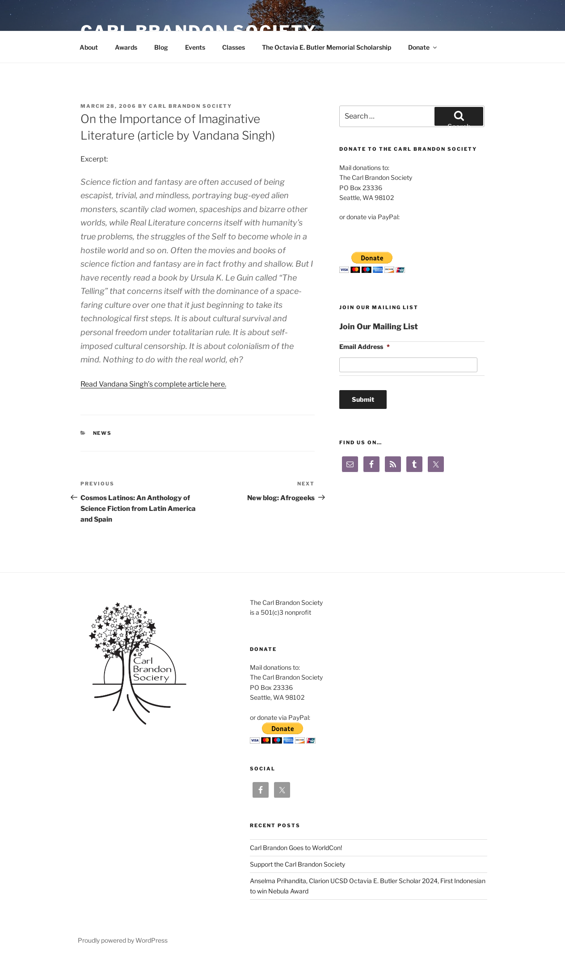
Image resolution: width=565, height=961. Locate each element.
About (89, 47)
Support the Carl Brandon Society (297, 864)
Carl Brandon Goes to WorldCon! (296, 847)
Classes (233, 47)
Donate (423, 47)
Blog (161, 47)
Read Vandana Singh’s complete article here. (153, 384)
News (102, 433)
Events (195, 47)
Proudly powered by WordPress (123, 940)
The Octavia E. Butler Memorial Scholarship (326, 47)
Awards (126, 47)
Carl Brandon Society (190, 106)
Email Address (364, 346)
